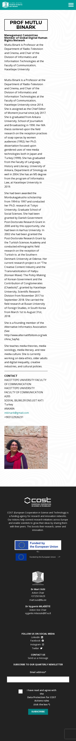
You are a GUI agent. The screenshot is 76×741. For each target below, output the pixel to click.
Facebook (37, 640)
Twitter (37, 648)
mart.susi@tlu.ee (37, 599)
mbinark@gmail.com (16, 413)
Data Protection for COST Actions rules (41, 699)
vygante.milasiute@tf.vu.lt (38, 613)
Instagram (37, 644)
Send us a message (38, 658)
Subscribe (38, 711)
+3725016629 (38, 596)
